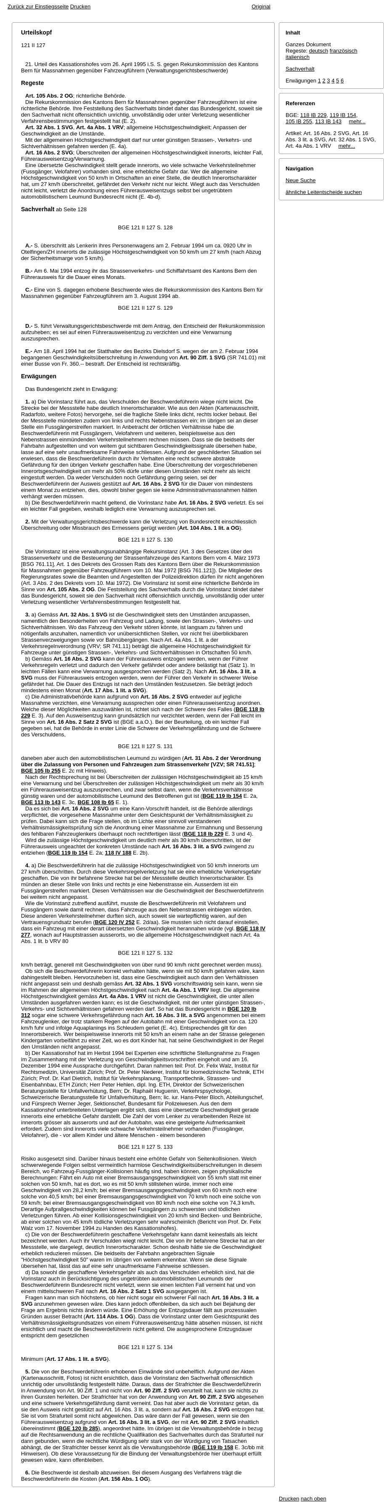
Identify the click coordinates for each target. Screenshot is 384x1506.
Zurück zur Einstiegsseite (38, 6)
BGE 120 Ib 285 (78, 1428)
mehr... (357, 121)
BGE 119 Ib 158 (213, 1447)
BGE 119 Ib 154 (222, 796)
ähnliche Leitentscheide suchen (324, 192)
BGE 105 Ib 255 (41, 771)
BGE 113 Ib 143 (41, 802)
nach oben (313, 1498)
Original (261, 6)
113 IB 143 (328, 121)
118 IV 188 (118, 853)
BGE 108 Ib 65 (95, 802)
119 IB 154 (343, 115)
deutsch (318, 51)
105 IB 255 (299, 121)
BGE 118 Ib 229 (203, 834)
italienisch (298, 57)
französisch (344, 51)
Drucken (80, 6)
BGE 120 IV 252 (115, 922)
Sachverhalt (300, 69)
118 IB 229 (313, 115)
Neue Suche (301, 180)
